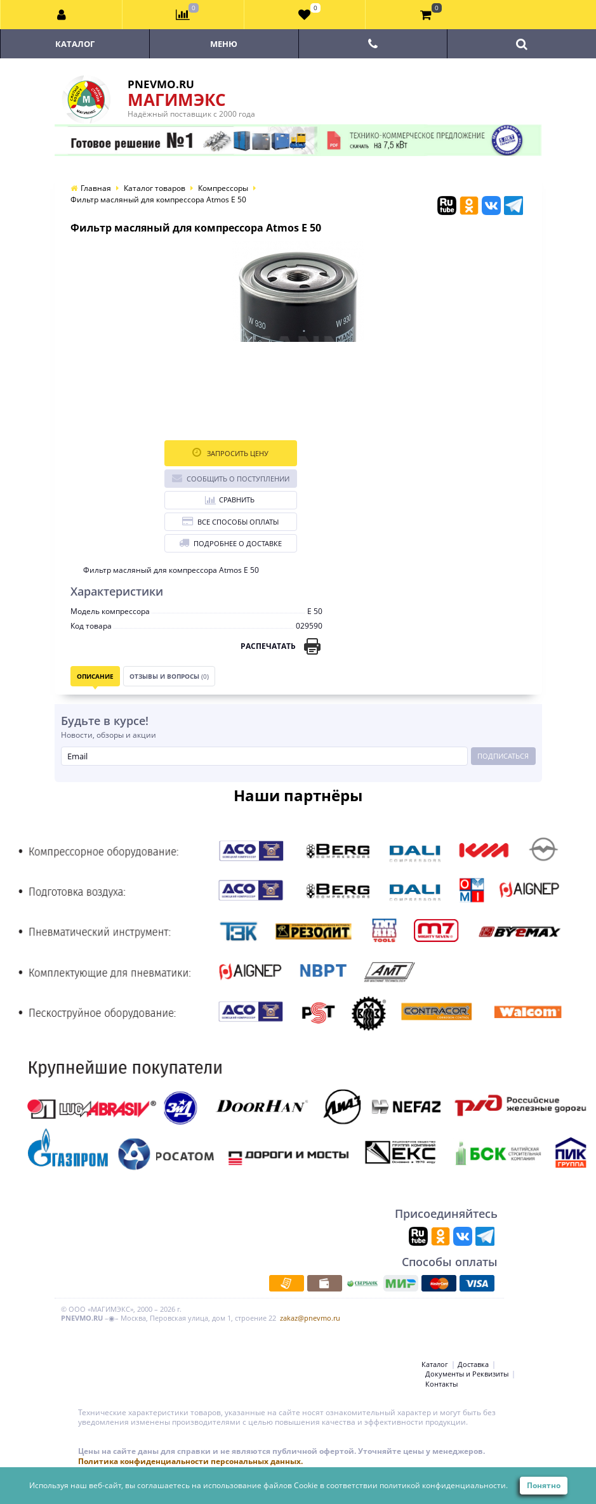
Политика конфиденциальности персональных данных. (190, 1461)
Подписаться (503, 756)
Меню (223, 43)
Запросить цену (230, 452)
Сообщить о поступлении (230, 478)
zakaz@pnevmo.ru (310, 1318)
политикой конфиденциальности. (444, 1485)
